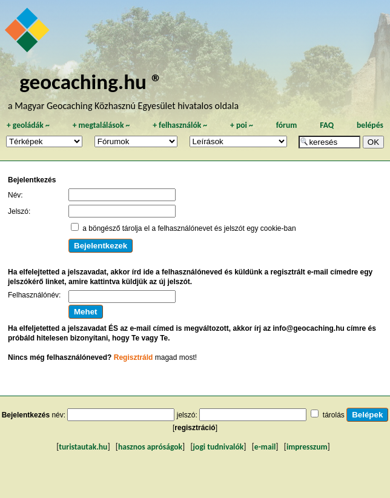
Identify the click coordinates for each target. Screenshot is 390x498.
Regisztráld (133, 357)
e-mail (265, 447)
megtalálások (101, 125)
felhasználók (180, 125)
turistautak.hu (83, 447)
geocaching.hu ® (90, 81)
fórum (286, 125)
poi (241, 125)
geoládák (28, 125)
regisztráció (194, 427)
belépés (370, 125)
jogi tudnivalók (218, 447)
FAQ (327, 125)
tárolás (334, 415)
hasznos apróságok (150, 447)
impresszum (307, 447)
